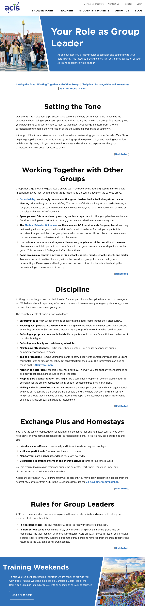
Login (139, 4)
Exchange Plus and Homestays (112, 84)
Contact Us (113, 4)
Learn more (21, 595)
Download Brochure (94, 4)
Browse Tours (43, 10)
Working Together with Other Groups (58, 84)
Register (128, 4)
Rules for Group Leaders (73, 88)
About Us (122, 10)
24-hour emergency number (102, 481)
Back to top (121, 154)
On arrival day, (28, 199)
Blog (138, 10)
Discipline (87, 84)
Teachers (66, 10)
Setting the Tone (25, 84)
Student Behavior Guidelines (41, 225)
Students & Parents (94, 10)
